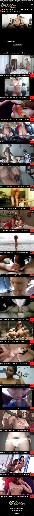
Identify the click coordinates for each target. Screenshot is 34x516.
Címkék (17, 513)
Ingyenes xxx (18, 0)
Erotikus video (25, 0)
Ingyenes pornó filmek (17, 508)
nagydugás (11, 41)
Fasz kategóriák (17, 510)
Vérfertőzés (17, 45)
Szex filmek (17, 2)
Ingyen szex (24, 2)
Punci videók (11, 2)
